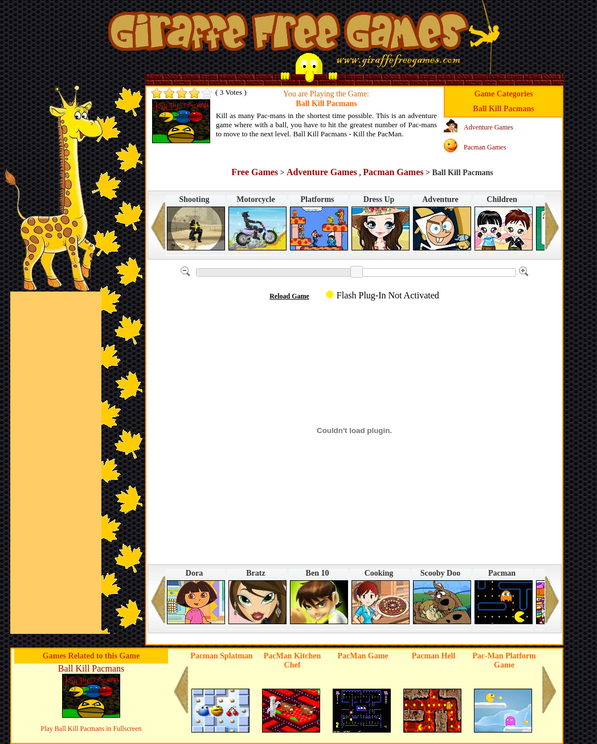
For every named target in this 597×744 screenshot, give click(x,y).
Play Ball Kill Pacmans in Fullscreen (91, 729)
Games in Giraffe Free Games (286, 36)
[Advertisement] (55, 463)
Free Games (254, 172)
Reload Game (289, 296)
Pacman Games (485, 147)
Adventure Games (488, 127)
